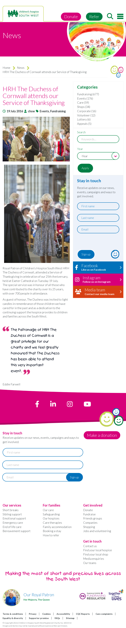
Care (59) (83, 102)
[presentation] (97, 242)
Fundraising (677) (88, 94)
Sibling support (12, 514)
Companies (90, 522)
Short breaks (11, 510)
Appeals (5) (84, 123)
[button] (36, 139)
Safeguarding (51, 514)
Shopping (89, 527)
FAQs (57, 618)
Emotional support (14, 518)
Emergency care (13, 522)
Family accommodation (57, 527)
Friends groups (92, 518)
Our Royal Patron (38, 594)
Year (80, 149)
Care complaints (104, 614)
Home (6, 67)
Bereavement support (17, 531)
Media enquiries (93, 558)
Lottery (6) (84, 119)
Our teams (89, 563)
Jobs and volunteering (97, 531)
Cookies (46, 614)
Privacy (32, 614)
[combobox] (98, 156)
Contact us (90, 546)
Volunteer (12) (86, 115)
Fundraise (89, 514)
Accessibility (63, 614)
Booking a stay (52, 531)
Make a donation (102, 435)
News (20, 67)
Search (81, 132)
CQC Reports (83, 614)
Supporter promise (39, 618)
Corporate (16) (86, 111)
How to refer (51, 535)
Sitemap (70, 618)
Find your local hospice (97, 550)
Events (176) (85, 98)
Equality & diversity (13, 618)
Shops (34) (83, 107)
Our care (48, 510)
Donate (71, 16)
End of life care (12, 527)
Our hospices (51, 518)
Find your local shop (95, 554)
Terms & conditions (13, 614)
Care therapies (52, 522)
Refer (94, 16)
